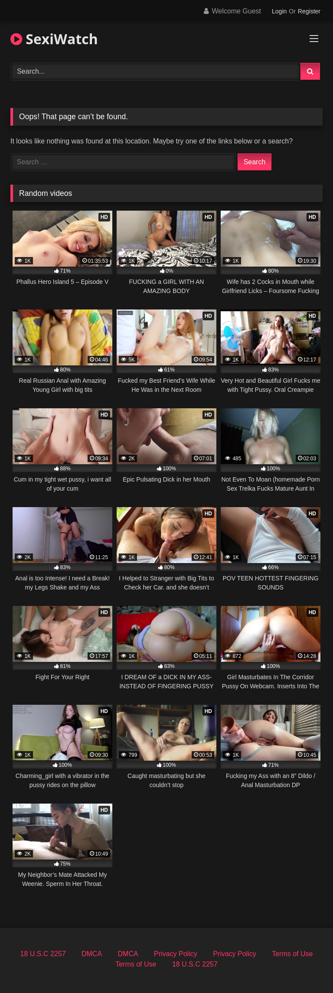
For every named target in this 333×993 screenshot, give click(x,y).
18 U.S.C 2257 (43, 953)
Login (279, 11)
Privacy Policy (175, 953)
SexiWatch (54, 38)
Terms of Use (292, 953)
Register (309, 11)
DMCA (92, 953)
